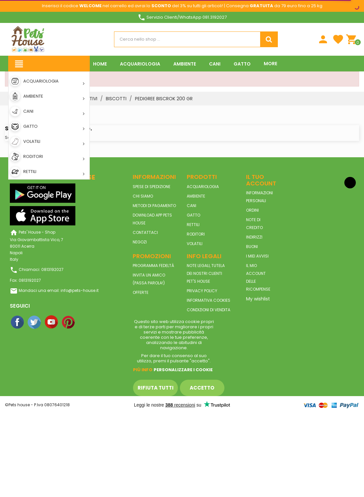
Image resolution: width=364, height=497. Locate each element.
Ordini (252, 210)
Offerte (140, 292)
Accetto (202, 387)
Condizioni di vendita (208, 310)
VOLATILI (194, 243)
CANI (191, 205)
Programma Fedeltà (153, 265)
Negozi (140, 242)
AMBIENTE (196, 196)
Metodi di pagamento (154, 205)
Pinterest (69, 322)
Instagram (86, 322)
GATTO (193, 215)
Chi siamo (143, 196)
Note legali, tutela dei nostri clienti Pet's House (206, 273)
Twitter (35, 322)
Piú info (142, 370)
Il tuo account (261, 180)
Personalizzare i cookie (183, 370)
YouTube (52, 322)
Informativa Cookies (208, 300)
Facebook (17, 322)
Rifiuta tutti (156, 387)
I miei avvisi (257, 256)
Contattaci (145, 232)
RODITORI (196, 234)
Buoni (252, 246)
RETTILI (193, 224)
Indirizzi (254, 237)
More (270, 63)
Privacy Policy (202, 291)
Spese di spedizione (151, 186)
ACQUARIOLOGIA (203, 186)
